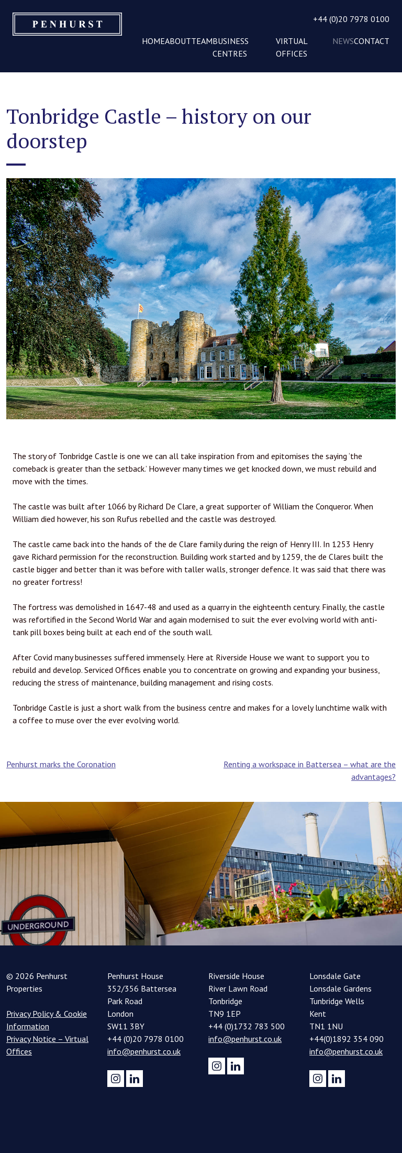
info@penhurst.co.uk (144, 1051)
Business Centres (231, 47)
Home (153, 41)
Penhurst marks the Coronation (61, 764)
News (343, 41)
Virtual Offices (291, 47)
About (178, 41)
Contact (371, 41)
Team (202, 41)
